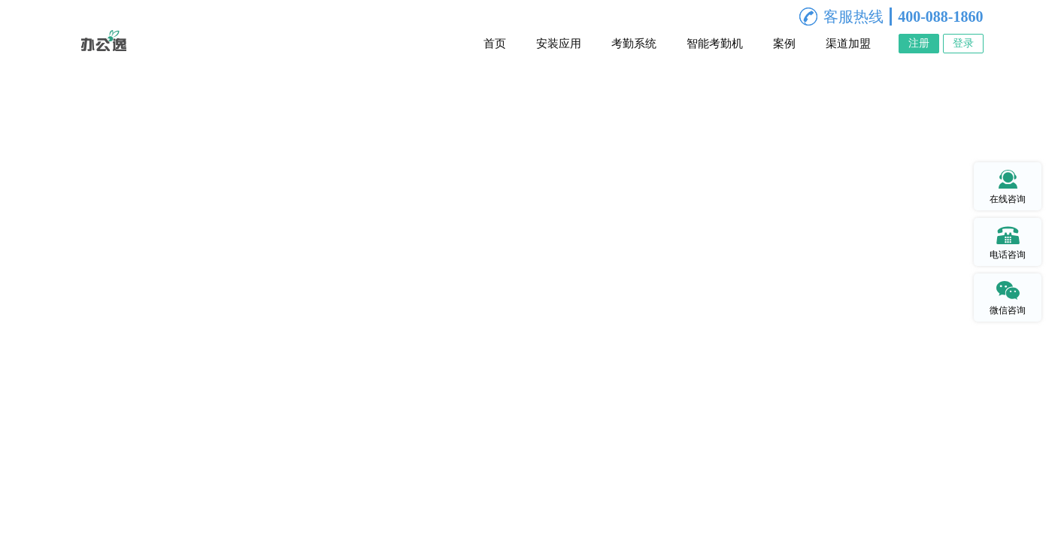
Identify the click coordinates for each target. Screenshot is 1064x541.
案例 (784, 44)
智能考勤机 (715, 44)
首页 (494, 44)
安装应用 (558, 44)
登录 (963, 43)
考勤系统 (633, 44)
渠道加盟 (848, 44)
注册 (918, 43)
